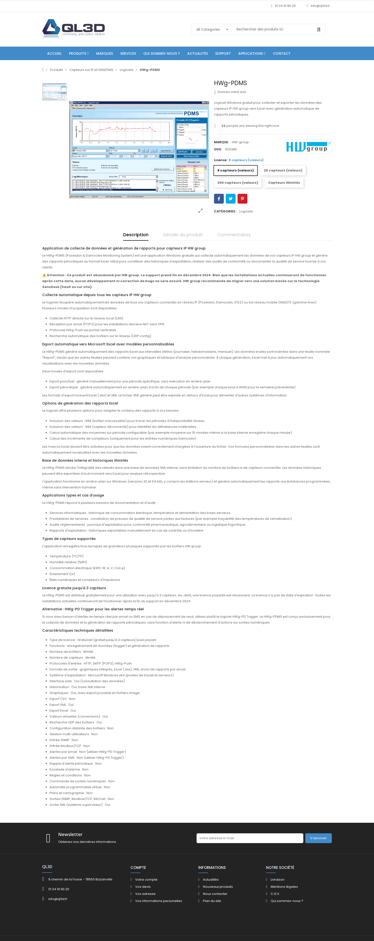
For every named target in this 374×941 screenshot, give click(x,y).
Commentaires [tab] (234, 235)
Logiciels (246, 211)
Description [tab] (135, 235)
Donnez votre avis (230, 92)
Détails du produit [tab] (183, 235)
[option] (139, 150)
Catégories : (225, 211)
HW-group (240, 142)
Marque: (221, 142)
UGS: (218, 149)
